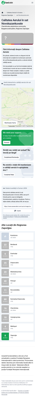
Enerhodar (21, 253)
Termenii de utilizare (8, 216)
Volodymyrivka (21, 317)
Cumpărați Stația (9, 174)
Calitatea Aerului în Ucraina (14, 12)
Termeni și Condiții (23, 390)
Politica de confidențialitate (21, 216)
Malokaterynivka (21, 272)
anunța (17, 73)
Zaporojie (21, 335)
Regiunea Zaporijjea (7, 15)
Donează (6, 142)
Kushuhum (21, 235)
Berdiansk (21, 244)
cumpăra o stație (18, 70)
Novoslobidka (21, 290)
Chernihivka (21, 308)
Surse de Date (12, 126)
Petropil (21, 281)
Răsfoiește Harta (10, 123)
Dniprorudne (21, 263)
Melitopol (21, 326)
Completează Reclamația (11, 157)
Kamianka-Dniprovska (21, 299)
